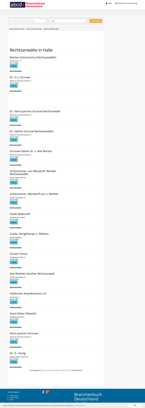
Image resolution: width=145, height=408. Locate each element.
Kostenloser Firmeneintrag (126, 3)
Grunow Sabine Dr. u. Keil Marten (31, 151)
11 (66, 370)
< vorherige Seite (35, 370)
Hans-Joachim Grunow (24, 333)
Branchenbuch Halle (34, 29)
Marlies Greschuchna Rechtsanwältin (33, 57)
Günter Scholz (18, 254)
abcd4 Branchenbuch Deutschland (27, 4)
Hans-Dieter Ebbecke (23, 313)
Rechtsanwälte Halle (51, 29)
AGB (11, 399)
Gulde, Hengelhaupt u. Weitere (29, 234)
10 (62, 370)
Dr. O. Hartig (17, 353)
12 (69, 370)
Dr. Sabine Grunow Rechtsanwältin (32, 131)
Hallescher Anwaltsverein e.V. (28, 293)
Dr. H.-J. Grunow (20, 77)
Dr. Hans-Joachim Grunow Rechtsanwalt (35, 111)
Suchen (96, 21)
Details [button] (13, 66)
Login (109, 3)
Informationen (79, 405)
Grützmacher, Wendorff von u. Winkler (34, 194)
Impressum (14, 395)
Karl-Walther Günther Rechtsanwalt (32, 273)
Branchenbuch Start (17, 29)
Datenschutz (14, 397)
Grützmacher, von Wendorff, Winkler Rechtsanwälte (33, 172)
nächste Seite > (77, 370)
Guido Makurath (20, 214)
